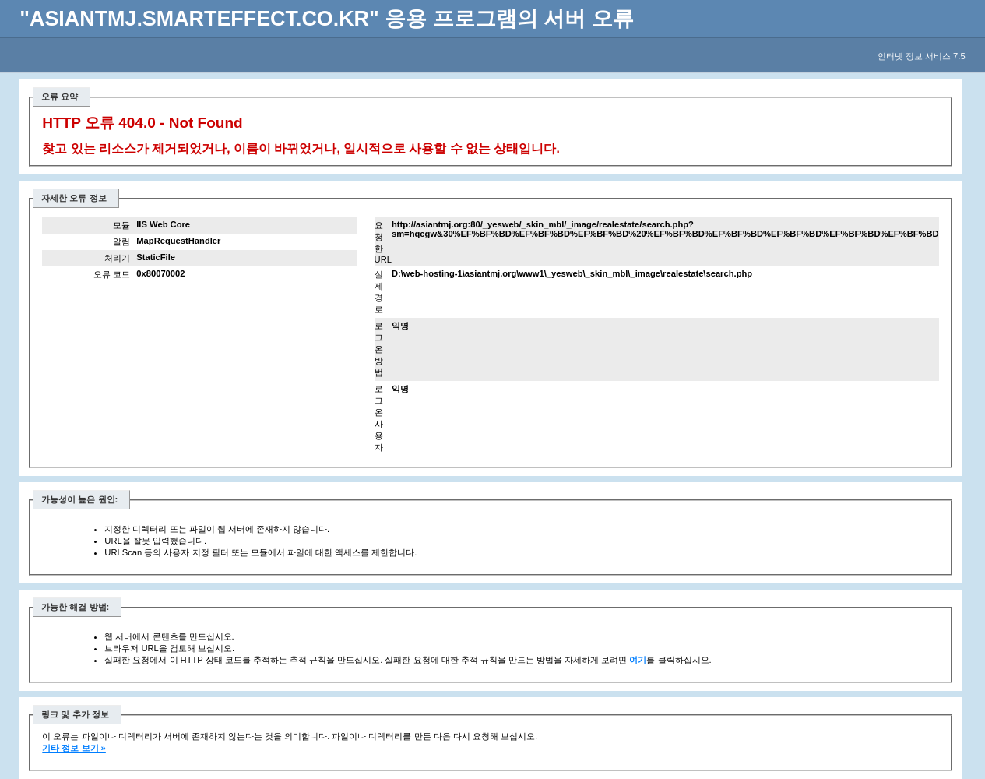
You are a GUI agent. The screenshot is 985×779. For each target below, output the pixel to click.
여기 (637, 659)
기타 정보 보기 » (74, 748)
